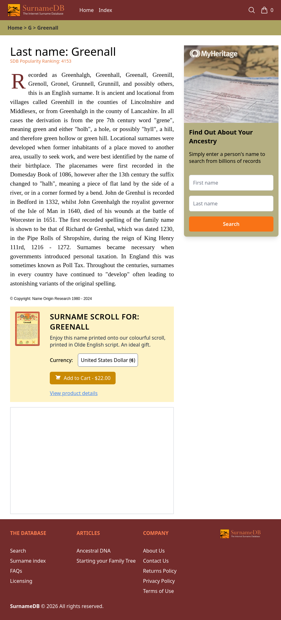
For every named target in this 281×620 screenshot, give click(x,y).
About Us (154, 550)
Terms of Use (158, 591)
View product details (74, 393)
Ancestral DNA (94, 550)
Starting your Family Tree (106, 560)
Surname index (28, 560)
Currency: (61, 360)
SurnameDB (25, 606)
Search (231, 224)
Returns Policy (159, 570)
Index (105, 10)
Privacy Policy (159, 580)
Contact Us (156, 560)
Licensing (21, 580)
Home (86, 10)
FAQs (16, 570)
